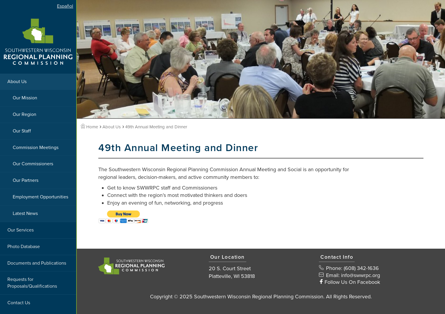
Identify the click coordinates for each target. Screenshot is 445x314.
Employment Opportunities (40, 197)
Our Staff (22, 131)
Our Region (24, 114)
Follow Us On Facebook (352, 282)
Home (89, 127)
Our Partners (25, 180)
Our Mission (25, 98)
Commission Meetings (35, 147)
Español (65, 6)
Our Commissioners (33, 164)
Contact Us (18, 303)
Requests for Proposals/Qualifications (32, 282)
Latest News (25, 213)
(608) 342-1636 (361, 268)
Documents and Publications (36, 263)
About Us (17, 82)
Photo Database (23, 247)
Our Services (20, 230)
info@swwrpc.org (360, 275)
